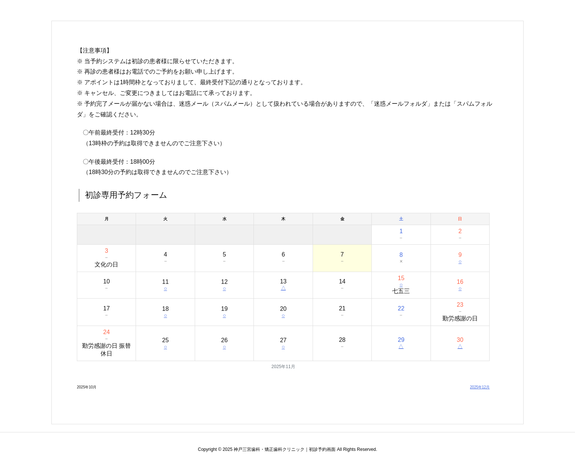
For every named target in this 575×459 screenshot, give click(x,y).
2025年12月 (480, 387)
